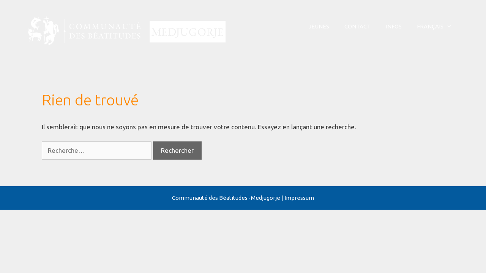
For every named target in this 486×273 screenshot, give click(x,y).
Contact (357, 26)
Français (438, 26)
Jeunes (319, 26)
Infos (394, 26)
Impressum (299, 198)
